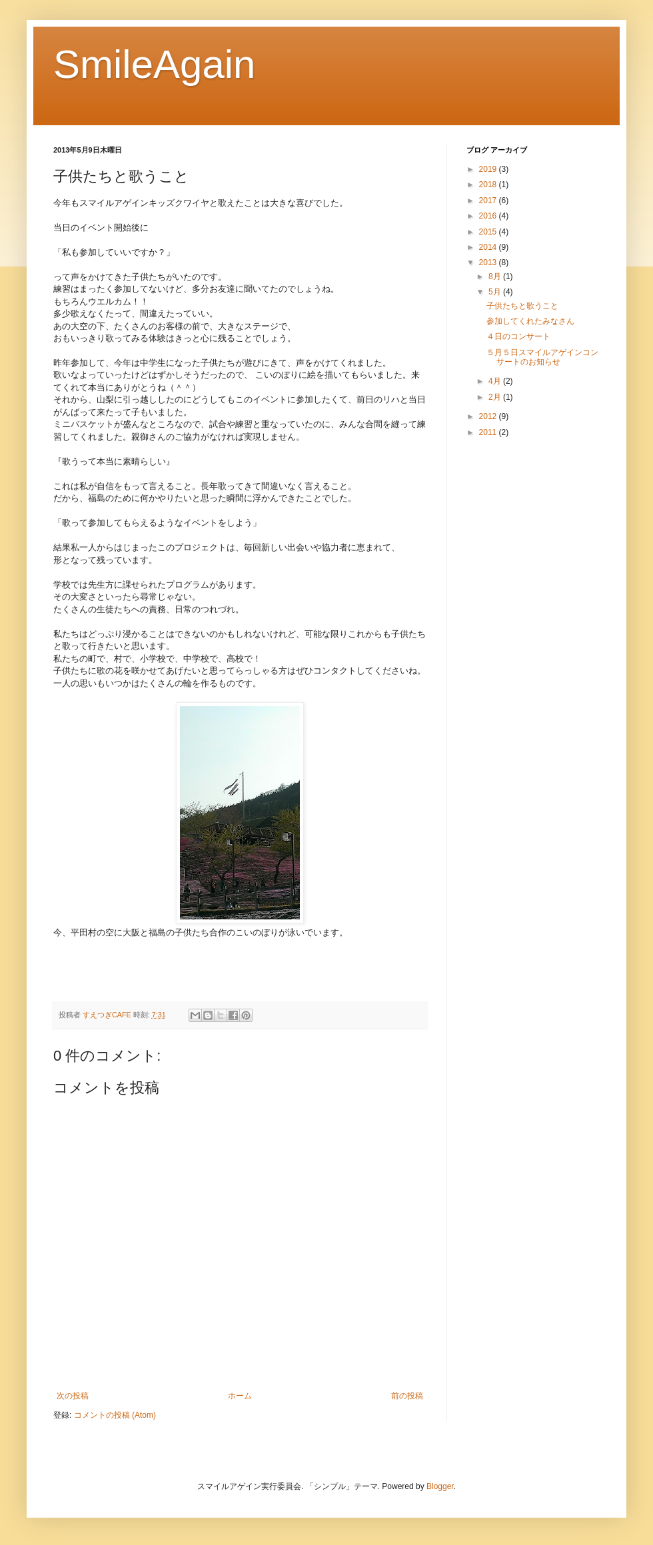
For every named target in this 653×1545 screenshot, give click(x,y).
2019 (489, 169)
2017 (489, 200)
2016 (489, 216)
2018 (489, 184)
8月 (495, 276)
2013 (489, 262)
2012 (489, 416)
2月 (495, 397)
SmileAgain (154, 64)
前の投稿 (407, 1395)
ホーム (240, 1395)
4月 (495, 381)
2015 (489, 232)
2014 (489, 247)
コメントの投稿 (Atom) (115, 1415)
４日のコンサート (518, 336)
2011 (489, 432)
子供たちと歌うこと (522, 305)
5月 (495, 291)
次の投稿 (73, 1395)
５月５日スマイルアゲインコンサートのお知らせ (542, 357)
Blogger (440, 1486)
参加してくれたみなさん (530, 321)
